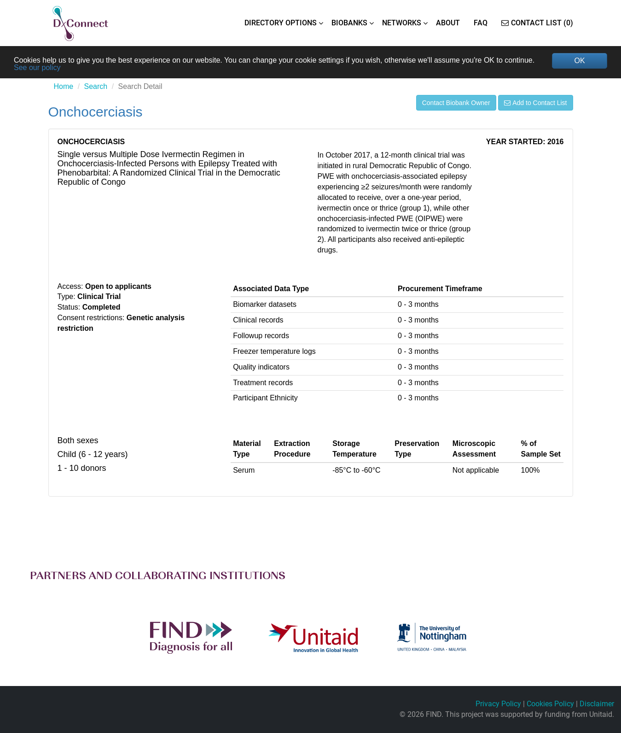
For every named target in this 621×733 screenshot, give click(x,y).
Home (64, 86)
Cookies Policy (550, 703)
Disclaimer (597, 703)
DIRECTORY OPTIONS (280, 22)
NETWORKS (401, 22)
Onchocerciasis (95, 111)
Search (96, 86)
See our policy (37, 67)
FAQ (481, 22)
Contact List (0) (537, 22)
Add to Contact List (535, 102)
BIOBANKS (349, 22)
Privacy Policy (498, 703)
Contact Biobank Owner (456, 102)
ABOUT (448, 22)
